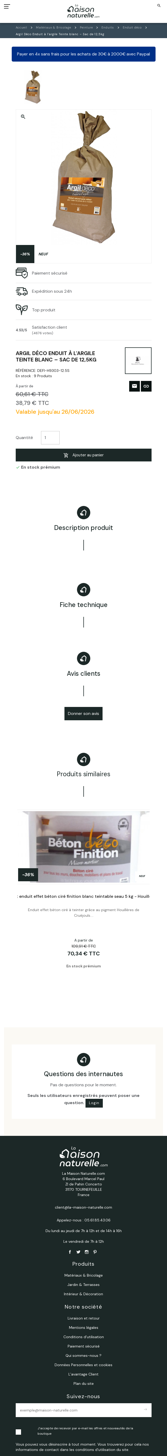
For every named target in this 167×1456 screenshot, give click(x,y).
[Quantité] (50, 438)
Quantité (24, 437)
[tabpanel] (83, 903)
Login (94, 1103)
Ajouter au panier (83, 455)
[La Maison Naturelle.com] (83, 11)
